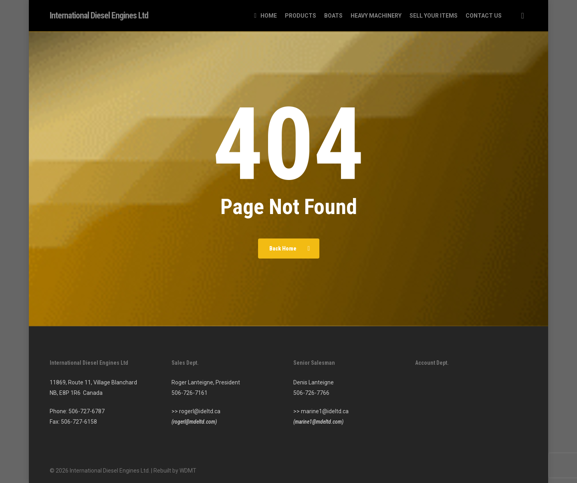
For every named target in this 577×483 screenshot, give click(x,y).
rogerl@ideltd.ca (199, 411)
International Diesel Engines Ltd (99, 15)
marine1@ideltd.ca (325, 411)
